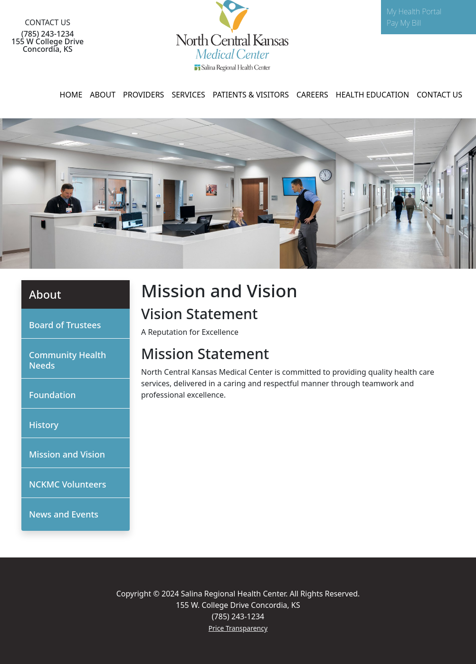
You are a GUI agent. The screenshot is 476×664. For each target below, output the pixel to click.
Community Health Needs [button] (67, 360)
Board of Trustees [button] (65, 325)
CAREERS (312, 94)
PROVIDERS (143, 94)
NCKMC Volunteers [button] (67, 484)
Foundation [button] (52, 394)
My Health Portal (414, 11)
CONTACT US (439, 94)
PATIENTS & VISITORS (251, 94)
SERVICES (188, 94)
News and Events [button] (63, 514)
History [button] (43, 424)
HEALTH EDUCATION (372, 94)
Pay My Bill (404, 23)
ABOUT (102, 94)
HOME (71, 94)
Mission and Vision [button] (67, 454)
